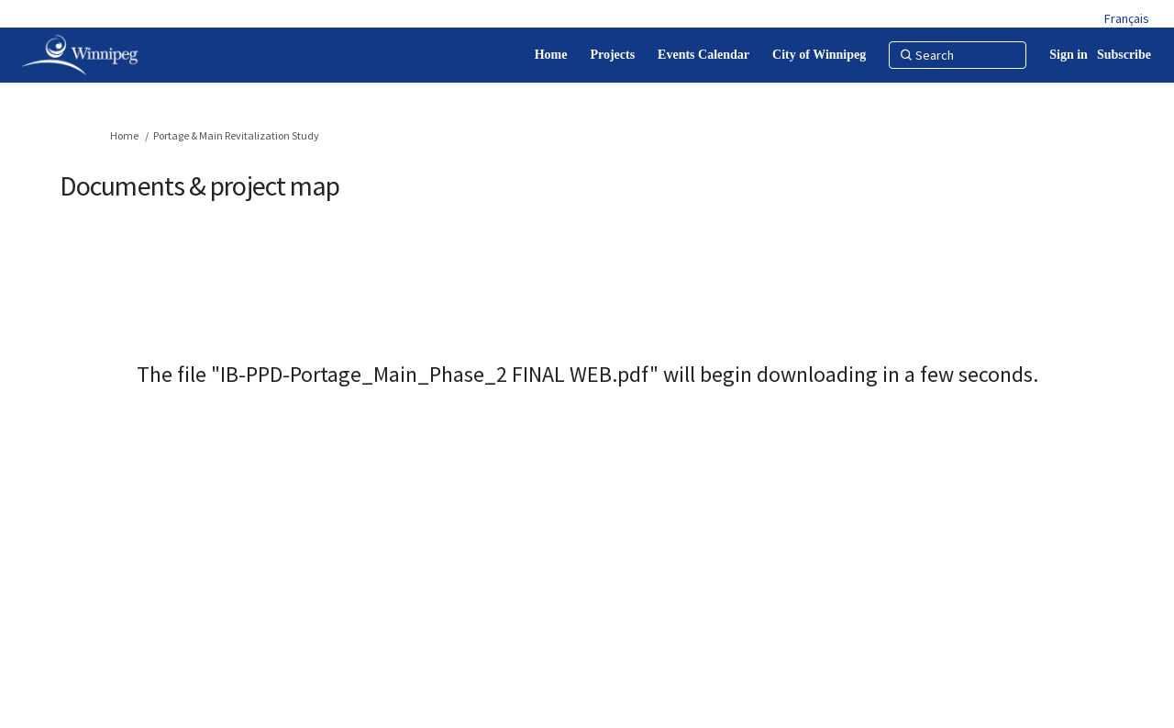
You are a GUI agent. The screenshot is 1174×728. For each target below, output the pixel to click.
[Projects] (612, 55)
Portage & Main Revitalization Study (236, 135)
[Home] (551, 55)
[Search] (957, 55)
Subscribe (1124, 55)
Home (124, 135)
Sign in (1068, 55)
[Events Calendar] (703, 55)
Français (1126, 18)
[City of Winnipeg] (819, 55)
